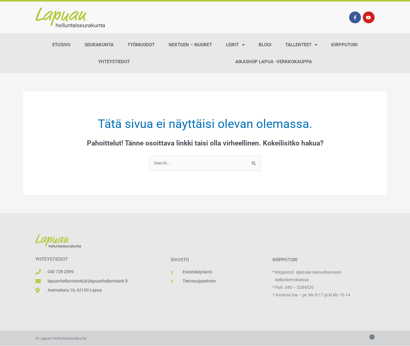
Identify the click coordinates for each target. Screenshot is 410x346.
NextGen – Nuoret (190, 44)
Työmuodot (141, 44)
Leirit (235, 45)
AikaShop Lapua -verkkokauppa (273, 61)
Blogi (265, 44)
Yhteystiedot (114, 61)
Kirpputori (344, 44)
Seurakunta (99, 44)
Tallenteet (301, 45)
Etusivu (61, 44)
